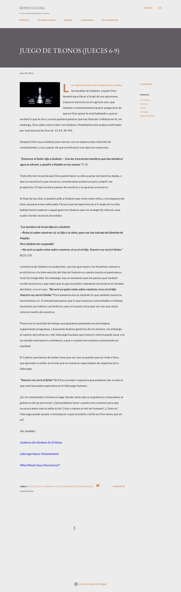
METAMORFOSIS (110, 20)
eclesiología (145, 100)
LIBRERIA (68, 20)
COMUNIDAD (87, 20)
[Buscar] (148, 8)
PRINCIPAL (24, 20)
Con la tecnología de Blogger (90, 584)
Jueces (143, 108)
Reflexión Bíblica (147, 116)
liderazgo (144, 112)
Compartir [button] (146, 84)
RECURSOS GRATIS (47, 20)
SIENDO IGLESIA (32, 8)
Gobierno (144, 104)
